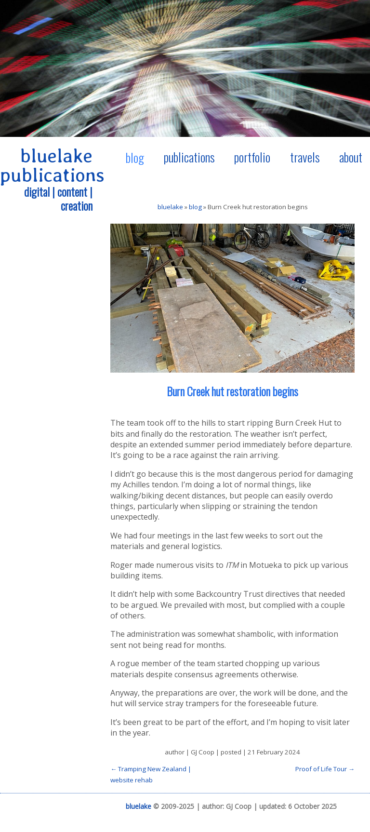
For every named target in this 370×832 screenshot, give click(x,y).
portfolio (252, 157)
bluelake (170, 206)
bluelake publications (52, 165)
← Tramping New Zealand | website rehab (150, 774)
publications (189, 157)
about (350, 157)
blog (135, 157)
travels (305, 157)
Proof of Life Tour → (325, 769)
